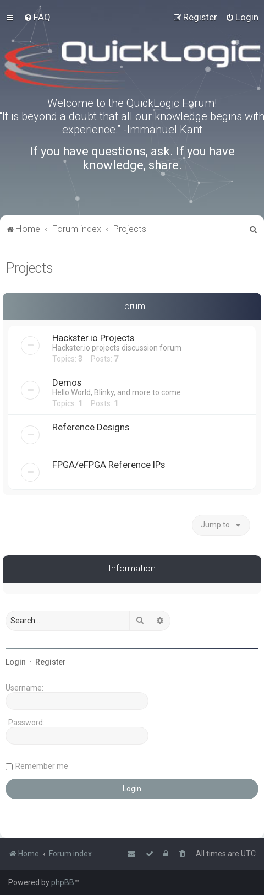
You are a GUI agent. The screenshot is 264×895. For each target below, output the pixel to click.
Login (16, 661)
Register (50, 661)
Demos (66, 382)
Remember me (41, 766)
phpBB (62, 882)
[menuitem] (37, 17)
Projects (29, 268)
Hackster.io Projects (93, 337)
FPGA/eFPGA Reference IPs (108, 464)
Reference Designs (90, 427)
